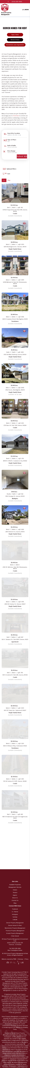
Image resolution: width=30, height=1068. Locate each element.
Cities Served (15, 920)
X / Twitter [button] (15, 896)
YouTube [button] (15, 901)
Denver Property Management (15, 907)
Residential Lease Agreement (15, 45)
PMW (14, 943)
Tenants (15, 877)
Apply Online (15, 35)
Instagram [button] (15, 899)
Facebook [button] (15, 893)
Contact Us (15, 885)
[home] (4, 8)
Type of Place (11, 139)
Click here (16, 115)
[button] (7, 947)
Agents (15, 879)
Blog (15, 887)
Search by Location (13, 133)
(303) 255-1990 (17, 1)
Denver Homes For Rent (15, 910)
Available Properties (15, 869)
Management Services (15, 872)
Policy (26, 943)
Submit (22, 156)
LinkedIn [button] (15, 904)
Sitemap (20, 943)
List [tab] (4, 180)
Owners (15, 874)
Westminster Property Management (15, 912)
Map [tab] (9, 180)
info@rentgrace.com (9, 1012)
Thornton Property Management (15, 915)
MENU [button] (25, 9)
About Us (15, 882)
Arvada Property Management (15, 918)
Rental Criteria (15, 40)
